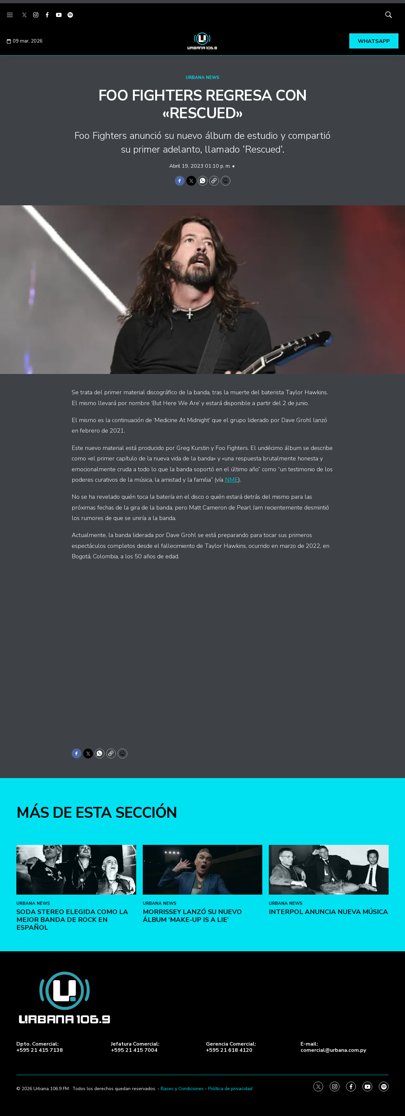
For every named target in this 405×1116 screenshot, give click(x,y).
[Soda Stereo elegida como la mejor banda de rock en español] (76, 912)
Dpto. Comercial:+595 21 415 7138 (39, 1047)
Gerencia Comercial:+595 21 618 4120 (231, 1047)
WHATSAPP (374, 41)
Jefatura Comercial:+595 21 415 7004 (135, 1047)
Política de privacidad (230, 1089)
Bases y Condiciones (182, 1089)
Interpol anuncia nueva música (328, 954)
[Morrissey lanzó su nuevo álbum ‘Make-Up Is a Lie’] (203, 912)
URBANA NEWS (202, 78)
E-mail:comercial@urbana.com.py (333, 1047)
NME (231, 480)
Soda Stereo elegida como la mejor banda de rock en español (72, 962)
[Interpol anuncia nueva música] (329, 912)
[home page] (203, 41)
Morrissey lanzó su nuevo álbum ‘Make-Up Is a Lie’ (192, 958)
